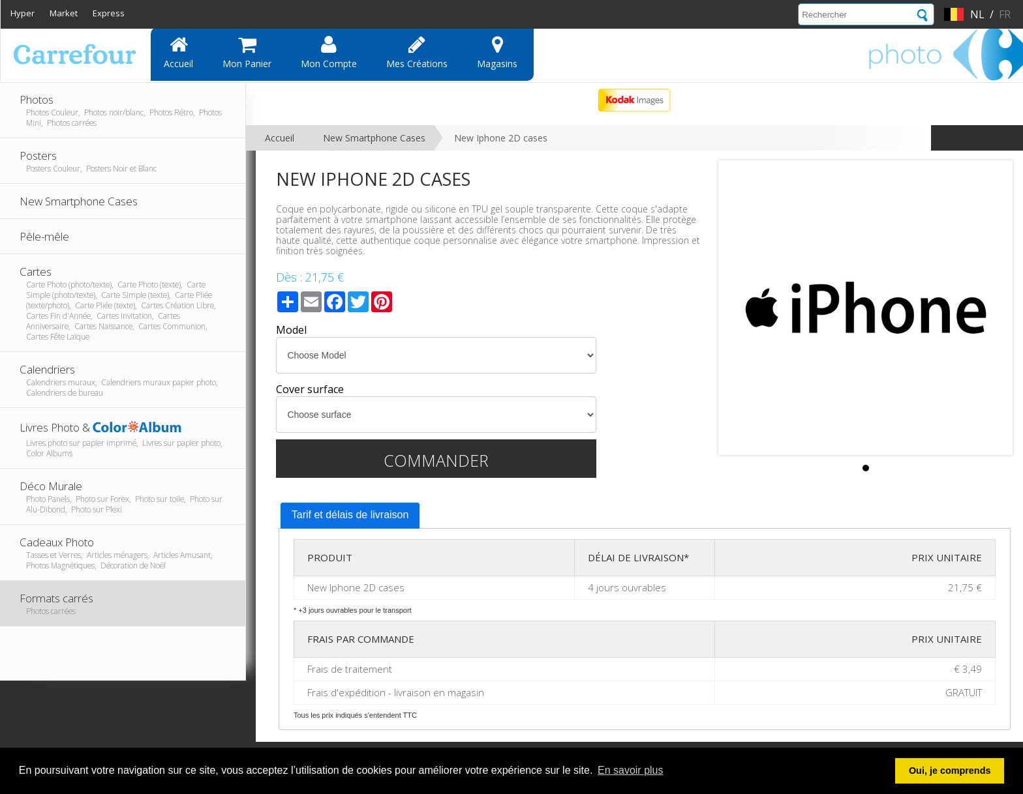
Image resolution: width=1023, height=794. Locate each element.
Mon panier (246, 52)
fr (1005, 14)
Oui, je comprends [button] (950, 770)
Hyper (22, 13)
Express (109, 13)
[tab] (350, 516)
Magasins (497, 52)
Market (64, 13)
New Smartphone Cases (374, 138)
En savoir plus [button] (631, 770)
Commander (436, 460)
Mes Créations (417, 52)
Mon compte (329, 52)
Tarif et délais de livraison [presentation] (350, 514)
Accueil (178, 52)
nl (977, 14)
